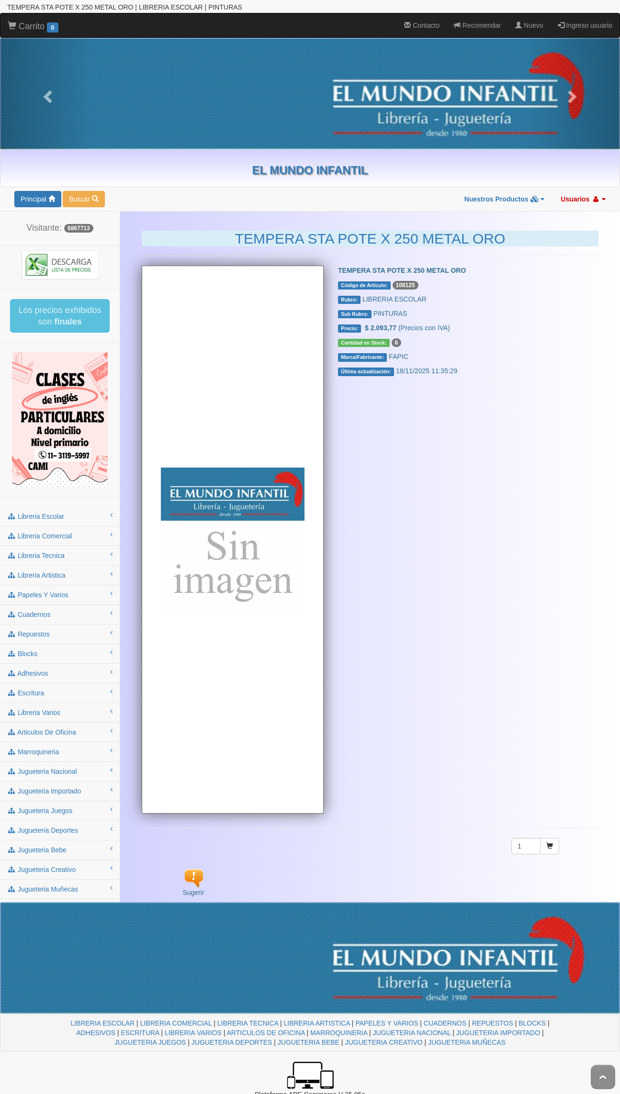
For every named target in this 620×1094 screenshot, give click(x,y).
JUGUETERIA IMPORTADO (498, 1033)
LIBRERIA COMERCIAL (176, 1023)
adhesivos (60, 673)
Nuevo (529, 25)
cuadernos (60, 614)
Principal (38, 199)
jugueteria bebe (60, 849)
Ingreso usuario (585, 25)
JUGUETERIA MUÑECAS (467, 1042)
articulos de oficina (60, 731)
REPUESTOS (492, 1023)
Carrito (33, 27)
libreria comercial (60, 535)
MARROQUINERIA (338, 1033)
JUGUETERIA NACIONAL (411, 1033)
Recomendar (477, 25)
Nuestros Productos (504, 199)
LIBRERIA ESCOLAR (102, 1023)
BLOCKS (532, 1023)
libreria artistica (60, 574)
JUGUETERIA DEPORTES (232, 1042)
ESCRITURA (140, 1033)
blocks (60, 653)
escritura (60, 692)
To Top (603, 1077)
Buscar (83, 199)
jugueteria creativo (60, 869)
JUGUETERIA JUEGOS (150, 1042)
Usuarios (583, 199)
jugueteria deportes (60, 830)
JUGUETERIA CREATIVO (383, 1042)
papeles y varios (60, 594)
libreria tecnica (60, 555)
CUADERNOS (445, 1023)
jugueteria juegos (60, 810)
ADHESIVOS (95, 1033)
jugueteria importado (60, 790)
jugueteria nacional (60, 771)
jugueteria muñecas (60, 888)
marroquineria (60, 751)
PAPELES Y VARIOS (386, 1023)
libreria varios (60, 712)
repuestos (60, 633)
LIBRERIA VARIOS (193, 1033)
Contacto (422, 25)
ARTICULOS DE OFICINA (266, 1033)
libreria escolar (60, 516)
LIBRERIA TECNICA (247, 1023)
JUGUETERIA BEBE (308, 1042)
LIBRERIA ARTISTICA (316, 1023)
